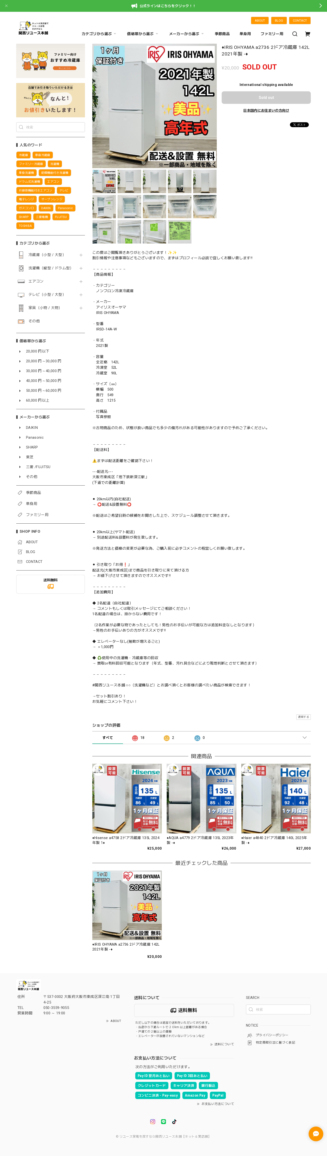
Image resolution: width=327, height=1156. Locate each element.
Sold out (266, 97)
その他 (34, 321)
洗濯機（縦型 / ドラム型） (51, 268)
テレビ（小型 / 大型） (47, 295)
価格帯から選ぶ (143, 33)
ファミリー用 (272, 34)
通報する (303, 717)
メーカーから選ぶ (187, 33)
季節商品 (222, 34)
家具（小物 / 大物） (45, 308)
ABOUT (260, 20)
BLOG (279, 20)
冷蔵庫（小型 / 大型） (47, 255)
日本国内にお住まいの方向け (266, 110)
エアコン (35, 281)
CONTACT (300, 20)
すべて (107, 738)
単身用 (245, 34)
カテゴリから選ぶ (100, 33)
